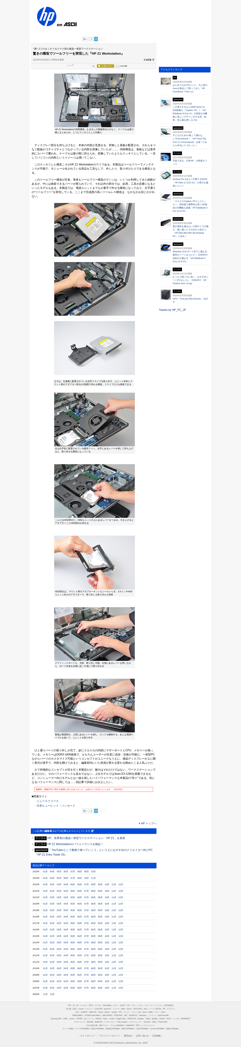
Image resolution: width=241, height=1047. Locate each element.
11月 (93, 878)
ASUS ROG (137, 1009)
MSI (125, 1015)
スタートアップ (150, 1005)
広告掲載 (156, 1035)
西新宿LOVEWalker (113, 1029)
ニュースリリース (48, 801)
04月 (52, 871)
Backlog (155, 1019)
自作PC (122, 1005)
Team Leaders (122, 1022)
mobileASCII (129, 1025)
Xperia (100, 1012)
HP (46, 17)
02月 (52, 884)
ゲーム (160, 1005)
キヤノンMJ (136, 1012)
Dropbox (141, 1019)
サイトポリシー (87, 1035)
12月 (120, 884)
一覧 (93, 66)
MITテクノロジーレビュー (145, 1025)
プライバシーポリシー (109, 1035)
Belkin (151, 1012)
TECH (90, 1005)
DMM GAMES (77, 1015)
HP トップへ (147, 823)
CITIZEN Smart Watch (92, 1015)
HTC (120, 1012)
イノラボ (176, 1019)
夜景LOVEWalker (128, 1029)
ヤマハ (157, 1012)
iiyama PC (107, 1009)
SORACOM (131, 1019)
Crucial (111, 1019)
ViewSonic (142, 1015)
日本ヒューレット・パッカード (56, 805)
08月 (79, 871)
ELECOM (98, 1009)
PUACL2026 (162, 1022)
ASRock (98, 1019)
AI (74, 1005)
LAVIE (65, 1019)
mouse (81, 1009)
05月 (59, 871)
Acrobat (114, 1012)
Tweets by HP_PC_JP (172, 309)
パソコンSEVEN (155, 1009)
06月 (66, 871)
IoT (77, 1005)
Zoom (163, 1012)
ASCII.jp (70, 23)
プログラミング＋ (135, 1022)
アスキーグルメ (109, 1022)
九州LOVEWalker (142, 1029)
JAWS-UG (92, 1012)
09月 (86, 871)
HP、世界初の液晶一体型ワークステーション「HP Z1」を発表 (86, 838)
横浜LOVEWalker (97, 1029)
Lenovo (72, 1019)
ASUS (168, 1019)
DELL (75, 1009)
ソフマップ (152, 1015)
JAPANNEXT (185, 1019)
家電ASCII (98, 1022)
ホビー (115, 1005)
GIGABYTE (133, 1015)
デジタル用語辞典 (117, 1025)
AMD (123, 1009)
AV (128, 1005)
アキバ (133, 1005)
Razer (105, 1019)
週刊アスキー (104, 1025)
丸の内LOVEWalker (157, 1029)
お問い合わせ (142, 1035)
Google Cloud (120, 1019)
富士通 (68, 1009)
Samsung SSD (56, 1019)
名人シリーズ (89, 1019)
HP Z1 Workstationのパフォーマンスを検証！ (75, 844)
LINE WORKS (107, 1015)
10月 (93, 871)
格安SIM (90, 1022)
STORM (79, 1019)
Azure (145, 1012)
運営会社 (128, 1035)
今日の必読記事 (91, 1025)
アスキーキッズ (79, 1022)
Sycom (129, 1009)
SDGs (154, 1022)
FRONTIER (118, 1015)
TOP (69, 1005)
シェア (70, 65)
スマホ (140, 1005)
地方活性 (147, 1022)
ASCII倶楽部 (168, 1005)
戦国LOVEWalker (172, 1029)
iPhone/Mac (107, 1005)
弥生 (77, 1012)
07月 (72, 871)
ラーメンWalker (68, 1029)
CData (147, 1019)
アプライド (171, 1009)
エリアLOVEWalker (83, 1029)
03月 (59, 884)
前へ (85, 39)
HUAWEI (84, 1012)
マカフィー (89, 1009)
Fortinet (162, 1019)
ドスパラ (116, 1009)
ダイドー (127, 1012)
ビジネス (83, 1005)
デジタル (98, 1005)
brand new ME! (163, 1015)
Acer (145, 1009)
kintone (106, 1012)
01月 (45, 871)
